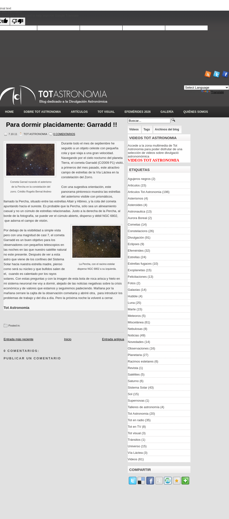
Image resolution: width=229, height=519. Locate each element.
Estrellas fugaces (140, 263)
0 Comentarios (64, 134)
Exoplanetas (136, 270)
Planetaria (135, 355)
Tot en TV (134, 426)
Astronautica (136, 211)
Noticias (133, 335)
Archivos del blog (167, 129)
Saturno (133, 381)
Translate (212, 92)
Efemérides (136, 250)
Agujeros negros (139, 179)
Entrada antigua (113, 339)
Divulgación (136, 237)
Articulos (134, 185)
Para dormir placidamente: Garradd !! (61, 124)
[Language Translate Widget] (206, 87)
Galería (167, 112)
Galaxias (134, 289)
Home (9, 112)
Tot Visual (106, 112)
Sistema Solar (137, 387)
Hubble (133, 296)
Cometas (134, 224)
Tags (146, 129)
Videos (134, 129)
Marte (132, 309)
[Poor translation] (17, 21)
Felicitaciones (137, 276)
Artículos (79, 112)
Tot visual (134, 433)
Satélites (134, 374)
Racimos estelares (141, 361)
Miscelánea (136, 322)
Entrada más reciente (19, 339)
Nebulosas (135, 329)
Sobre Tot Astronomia (42, 112)
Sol (130, 394)
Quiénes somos (195, 112)
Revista (133, 368)
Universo (134, 446)
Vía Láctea (135, 453)
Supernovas (136, 400)
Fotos (132, 283)
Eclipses (133, 244)
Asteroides (135, 205)
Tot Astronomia (138, 413)
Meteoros (134, 316)
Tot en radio (136, 420)
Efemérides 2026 (138, 112)
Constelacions (138, 231)
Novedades (136, 342)
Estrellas (134, 257)
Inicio (67, 339)
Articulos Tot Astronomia (144, 192)
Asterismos (135, 198)
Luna (131, 303)
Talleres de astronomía (144, 407)
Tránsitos (134, 439)
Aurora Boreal (137, 218)
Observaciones (138, 348)
